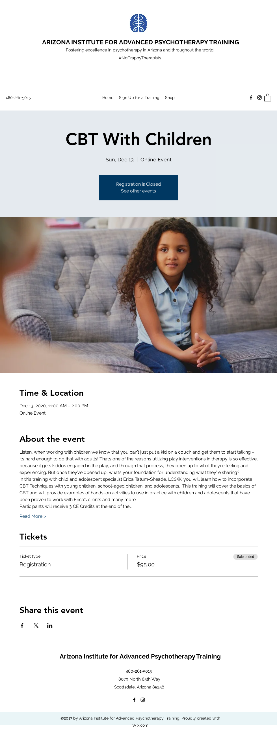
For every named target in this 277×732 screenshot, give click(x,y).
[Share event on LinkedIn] (50, 625)
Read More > (33, 516)
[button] (267, 97)
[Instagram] (259, 97)
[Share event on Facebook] (22, 625)
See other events (138, 191)
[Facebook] (251, 97)
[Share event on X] (36, 625)
